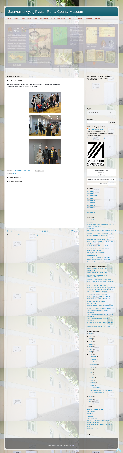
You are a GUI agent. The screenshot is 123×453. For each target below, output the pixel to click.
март (92, 380)
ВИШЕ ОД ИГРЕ (92, 255)
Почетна (44, 231)
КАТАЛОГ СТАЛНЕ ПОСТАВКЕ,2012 (98, 248)
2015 (90, 401)
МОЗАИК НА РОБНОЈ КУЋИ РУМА (98, 245)
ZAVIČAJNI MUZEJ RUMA (95, 409)
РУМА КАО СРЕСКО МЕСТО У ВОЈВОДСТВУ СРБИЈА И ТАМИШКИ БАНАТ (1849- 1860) (101, 288)
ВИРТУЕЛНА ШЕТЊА (29, 18)
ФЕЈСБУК (90, 414)
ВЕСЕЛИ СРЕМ (91, 303)
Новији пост (12, 231)
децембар (93, 356)
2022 (90, 344)
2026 (90, 333)
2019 (90, 352)
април (92, 377)
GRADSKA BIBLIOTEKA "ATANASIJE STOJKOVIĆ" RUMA (98, 421)
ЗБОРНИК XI (91, 212)
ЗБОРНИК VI (91, 200)
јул (91, 369)
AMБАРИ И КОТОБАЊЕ (94, 250)
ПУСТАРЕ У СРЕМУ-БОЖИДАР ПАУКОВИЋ (100, 308)
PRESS (97, 18)
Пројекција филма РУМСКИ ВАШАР (101, 390)
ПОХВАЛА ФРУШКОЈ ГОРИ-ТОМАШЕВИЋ (100, 279)
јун (91, 372)
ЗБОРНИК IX (91, 207)
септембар (93, 364)
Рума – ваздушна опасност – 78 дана (98, 326)
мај (91, 375)
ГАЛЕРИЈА (44, 18)
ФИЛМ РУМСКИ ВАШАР (97, 392)
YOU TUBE (90, 416)
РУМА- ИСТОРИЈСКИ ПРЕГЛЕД (97, 294)
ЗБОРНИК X (90, 210)
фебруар (93, 382)
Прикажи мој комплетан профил (97, 138)
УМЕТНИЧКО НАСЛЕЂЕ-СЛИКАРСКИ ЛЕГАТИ (101, 230)
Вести (9, 18)
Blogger (72, 445)
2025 (90, 336)
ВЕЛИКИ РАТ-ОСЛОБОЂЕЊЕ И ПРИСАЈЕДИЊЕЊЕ (97, 236)
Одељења (88, 18)
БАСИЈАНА (90, 219)
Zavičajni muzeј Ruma (96, 129)
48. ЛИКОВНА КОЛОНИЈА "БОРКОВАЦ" (99, 257)
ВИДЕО (16, 18)
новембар (93, 359)
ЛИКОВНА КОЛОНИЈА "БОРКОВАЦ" (98, 239)
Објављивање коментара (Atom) (28, 235)
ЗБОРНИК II (90, 193)
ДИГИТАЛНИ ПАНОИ (58, 18)
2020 (90, 349)
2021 (90, 346)
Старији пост (76, 231)
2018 (90, 354)
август (92, 367)
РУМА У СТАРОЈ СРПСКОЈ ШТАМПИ (98, 296)
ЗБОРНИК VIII (91, 205)
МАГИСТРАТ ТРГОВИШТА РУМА (97, 291)
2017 (90, 396)
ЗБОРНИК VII (91, 203)
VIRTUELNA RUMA (92, 429)
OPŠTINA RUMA (92, 418)
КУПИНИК (90, 222)
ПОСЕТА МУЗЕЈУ (95, 387)
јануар (92, 385)
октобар (93, 362)
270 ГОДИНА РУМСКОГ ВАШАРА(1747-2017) (101, 233)
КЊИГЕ (71, 18)
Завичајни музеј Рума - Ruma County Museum (45, 12)
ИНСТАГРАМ (91, 411)
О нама (79, 18)
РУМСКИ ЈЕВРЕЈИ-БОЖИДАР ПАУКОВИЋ (100, 306)
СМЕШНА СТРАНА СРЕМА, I (96, 301)
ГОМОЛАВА (90, 228)
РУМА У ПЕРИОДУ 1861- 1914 (96, 285)
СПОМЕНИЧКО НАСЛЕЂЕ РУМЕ (97, 272)
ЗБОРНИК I (90, 191)
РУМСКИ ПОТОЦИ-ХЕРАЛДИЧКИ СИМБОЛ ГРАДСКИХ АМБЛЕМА (100, 225)
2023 (90, 341)
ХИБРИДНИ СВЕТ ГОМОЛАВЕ (96, 252)
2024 (90, 339)
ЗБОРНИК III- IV (92, 196)
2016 (90, 399)
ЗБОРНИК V (90, 198)
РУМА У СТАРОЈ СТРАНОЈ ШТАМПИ (98, 299)
